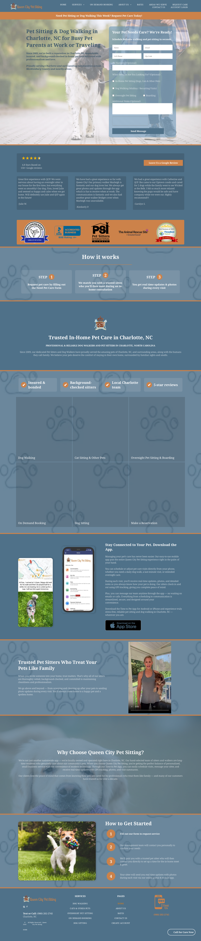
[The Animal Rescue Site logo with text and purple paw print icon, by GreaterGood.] (133, 232)
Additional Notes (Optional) (126, 101)
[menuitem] (63, 4)
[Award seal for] (166, 232)
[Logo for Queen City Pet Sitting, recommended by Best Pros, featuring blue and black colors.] (34, 232)
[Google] (24, 907)
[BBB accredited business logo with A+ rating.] (67, 232)
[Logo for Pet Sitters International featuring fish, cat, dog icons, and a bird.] (100, 232)
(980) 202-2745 (45, 913)
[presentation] (130, 121)
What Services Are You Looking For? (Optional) (136, 74)
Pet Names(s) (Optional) (124, 62)
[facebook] (27, 907)
